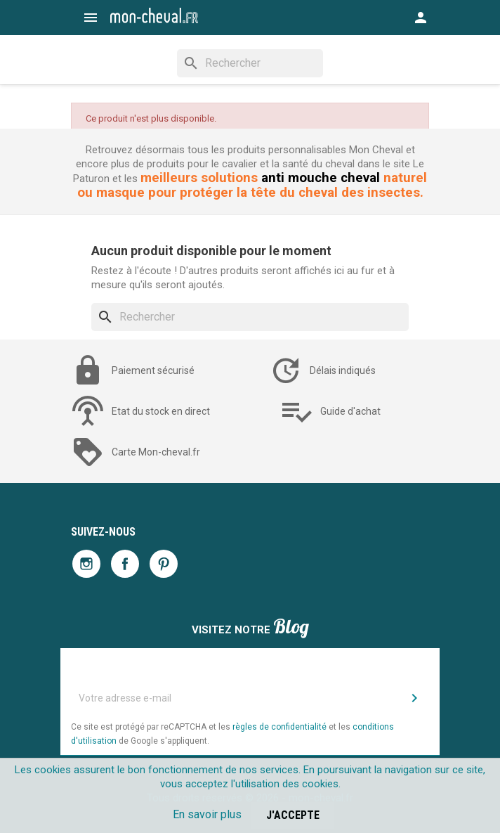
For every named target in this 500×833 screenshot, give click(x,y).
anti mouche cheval (320, 178)
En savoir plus (207, 814)
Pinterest (164, 564)
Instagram (86, 564)
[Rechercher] (250, 63)
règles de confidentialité (279, 727)
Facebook (125, 564)
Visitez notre (250, 628)
